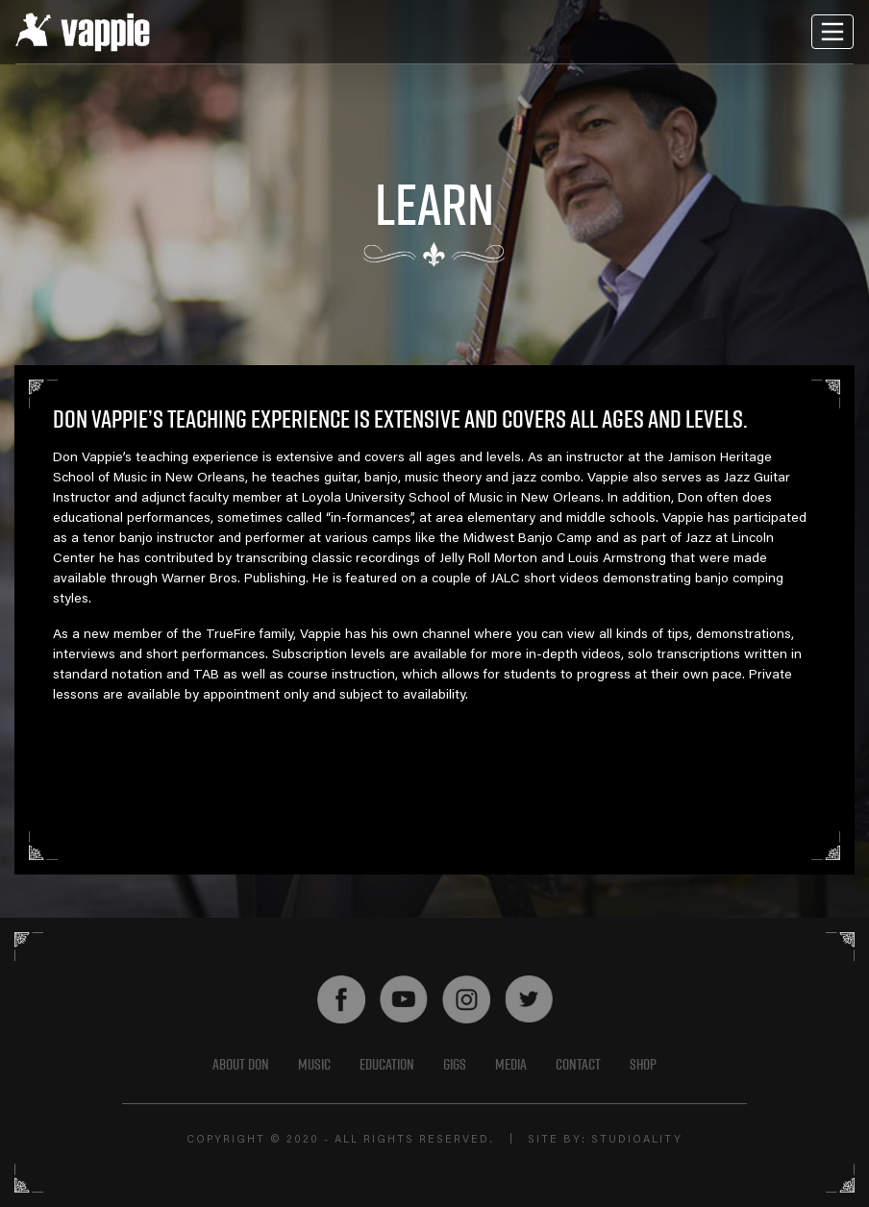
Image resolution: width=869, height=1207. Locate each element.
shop (643, 1063)
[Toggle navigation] (832, 31)
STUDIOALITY (637, 1140)
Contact (578, 1063)
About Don (240, 1063)
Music (314, 1063)
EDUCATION (387, 1063)
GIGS (454, 1063)
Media (511, 1063)
